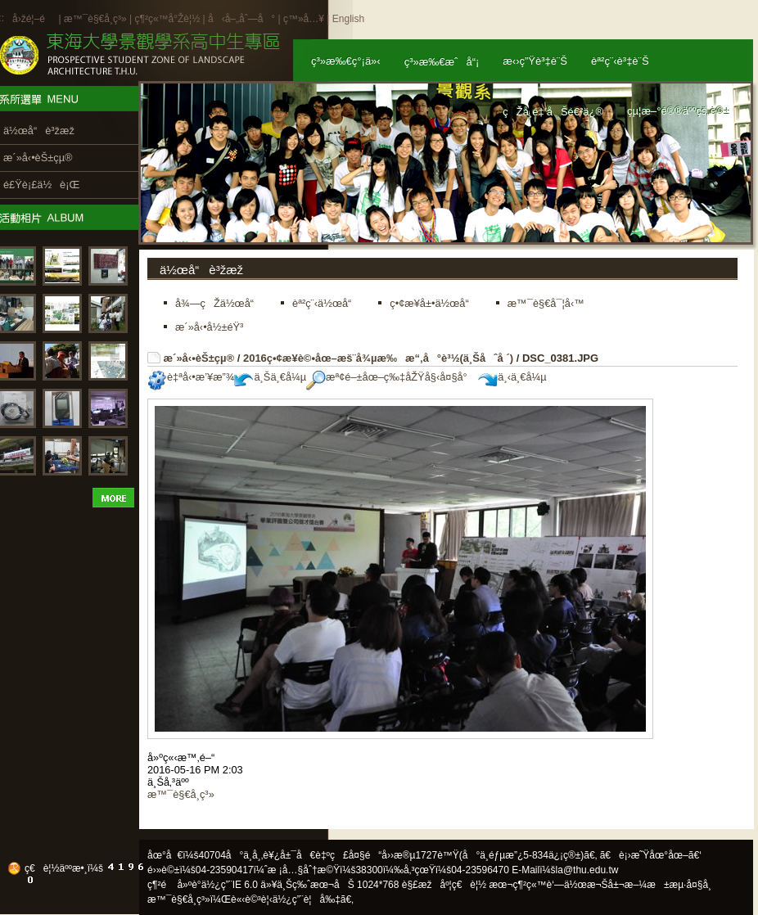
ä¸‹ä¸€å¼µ (512, 377)
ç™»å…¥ (303, 19)
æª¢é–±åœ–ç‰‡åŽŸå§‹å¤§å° (391, 377)
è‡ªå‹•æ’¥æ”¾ (190, 377)
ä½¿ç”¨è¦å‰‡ (307, 899)
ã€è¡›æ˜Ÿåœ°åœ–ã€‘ (651, 855)
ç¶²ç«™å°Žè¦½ (167, 19)
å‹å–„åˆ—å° (241, 19)
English (348, 19)
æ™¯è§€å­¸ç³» (96, 19)
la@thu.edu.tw (587, 870)
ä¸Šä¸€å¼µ (270, 377)
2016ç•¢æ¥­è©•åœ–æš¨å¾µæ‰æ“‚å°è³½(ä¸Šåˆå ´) (378, 358)
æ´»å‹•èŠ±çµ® (199, 358)
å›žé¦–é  (34, 19)
